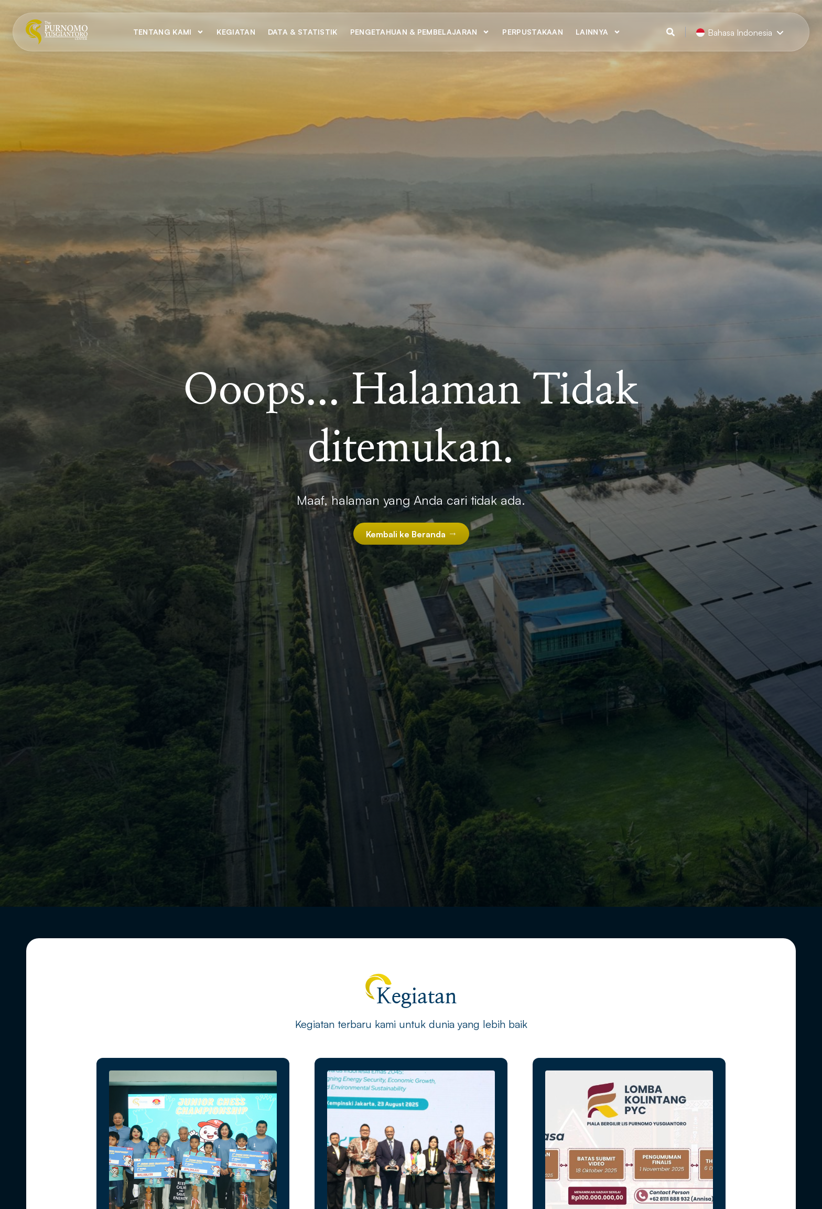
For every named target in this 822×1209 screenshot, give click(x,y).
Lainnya (598, 32)
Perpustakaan (532, 31)
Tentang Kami (168, 32)
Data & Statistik (303, 31)
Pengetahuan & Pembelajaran (420, 32)
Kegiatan (236, 31)
